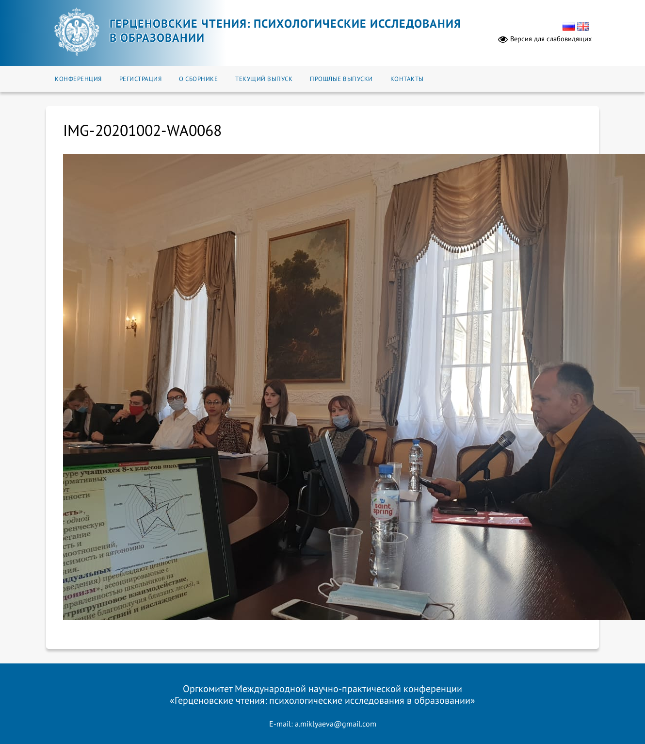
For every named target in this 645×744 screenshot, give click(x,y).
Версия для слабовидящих (545, 39)
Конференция (78, 79)
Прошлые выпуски (341, 79)
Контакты (407, 79)
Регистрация (140, 79)
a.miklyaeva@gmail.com (335, 723)
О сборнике (198, 79)
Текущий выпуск (263, 79)
